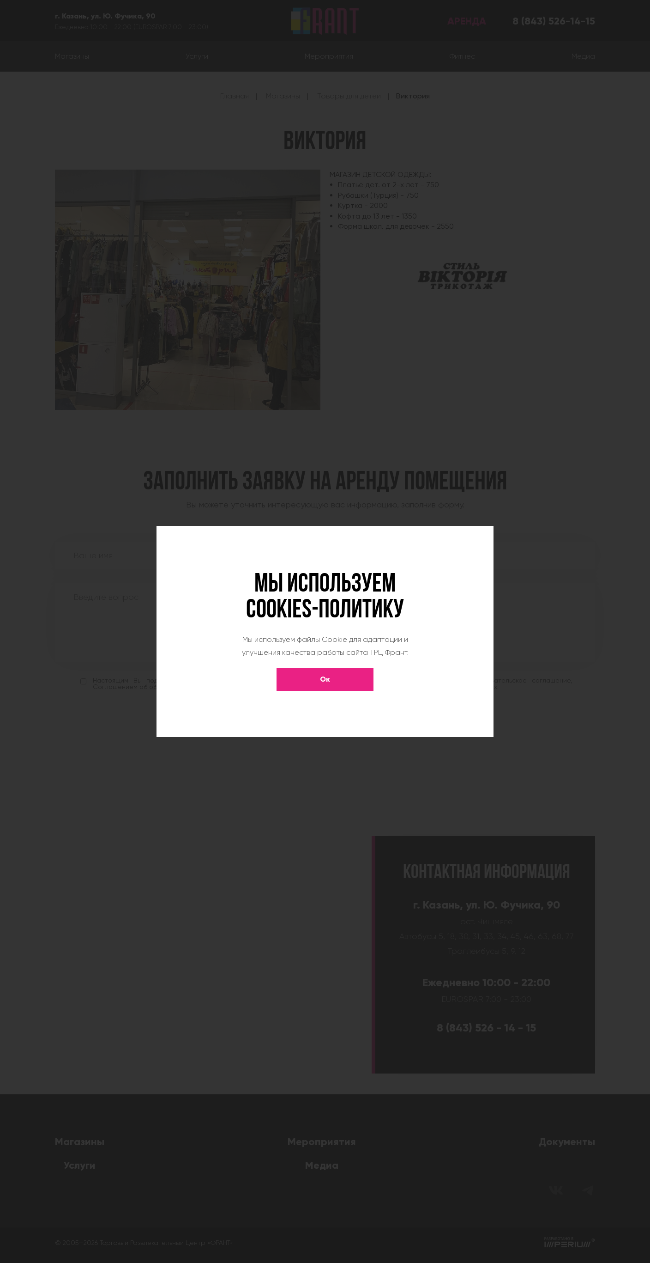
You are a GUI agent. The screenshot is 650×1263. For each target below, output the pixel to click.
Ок (325, 679)
